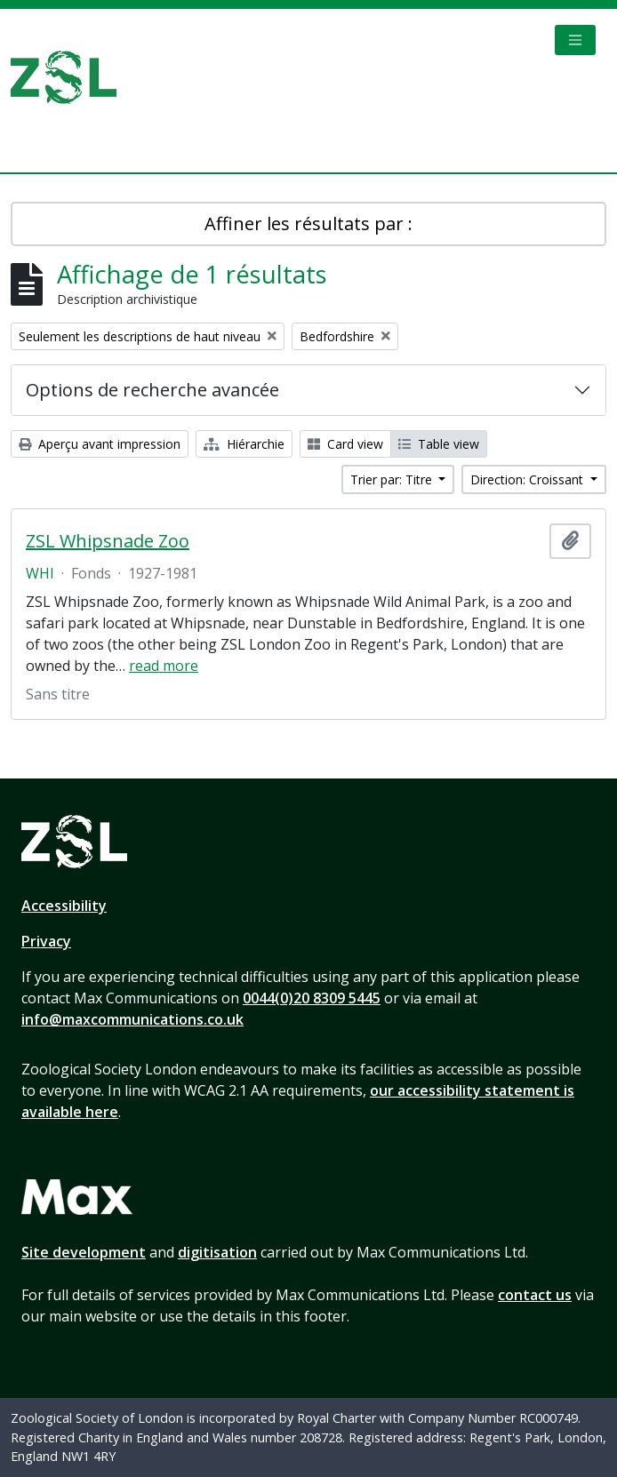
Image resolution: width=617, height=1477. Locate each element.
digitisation (217, 1252)
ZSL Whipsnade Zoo (107, 541)
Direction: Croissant (528, 479)
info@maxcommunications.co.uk (132, 1019)
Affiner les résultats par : (308, 224)
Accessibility (64, 905)
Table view (438, 443)
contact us (535, 1295)
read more (163, 665)
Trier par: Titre (393, 479)
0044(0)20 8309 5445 (312, 998)
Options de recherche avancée (152, 390)
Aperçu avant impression (99, 443)
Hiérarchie (244, 443)
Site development (83, 1252)
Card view (345, 443)
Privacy (46, 941)
